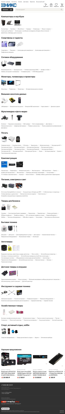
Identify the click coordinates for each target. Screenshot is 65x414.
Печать (4, 133)
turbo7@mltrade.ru (5, 389)
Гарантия (32, 1)
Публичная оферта (5, 397)
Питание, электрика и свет (14, 180)
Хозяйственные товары (12, 306)
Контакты (14, 1)
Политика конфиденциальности (8, 399)
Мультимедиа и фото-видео (14, 112)
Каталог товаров (5, 1)
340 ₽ (52, 378)
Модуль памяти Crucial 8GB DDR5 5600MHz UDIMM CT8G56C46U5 (40, 374)
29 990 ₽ (5, 378)
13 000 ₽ (37, 378)
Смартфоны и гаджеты (12, 38)
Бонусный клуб (40, 1)
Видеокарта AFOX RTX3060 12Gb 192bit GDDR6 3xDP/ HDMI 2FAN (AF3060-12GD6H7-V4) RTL (8, 374)
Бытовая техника (9, 223)
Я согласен (5, 408)
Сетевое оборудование (12, 57)
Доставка (25, 1)
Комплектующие (9, 158)
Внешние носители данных (14, 94)
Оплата (20, 1)
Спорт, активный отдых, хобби (15, 326)
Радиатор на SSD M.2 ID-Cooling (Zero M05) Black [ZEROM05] (56, 374)
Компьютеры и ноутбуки (13, 17)
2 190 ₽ (20, 378)
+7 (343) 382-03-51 (7, 385)
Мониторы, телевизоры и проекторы (18, 77)
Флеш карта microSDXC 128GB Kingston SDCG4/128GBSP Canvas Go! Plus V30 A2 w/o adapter (24, 374)
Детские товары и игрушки (14, 267)
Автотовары (7, 242)
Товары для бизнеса (11, 201)
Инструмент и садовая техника (16, 287)
